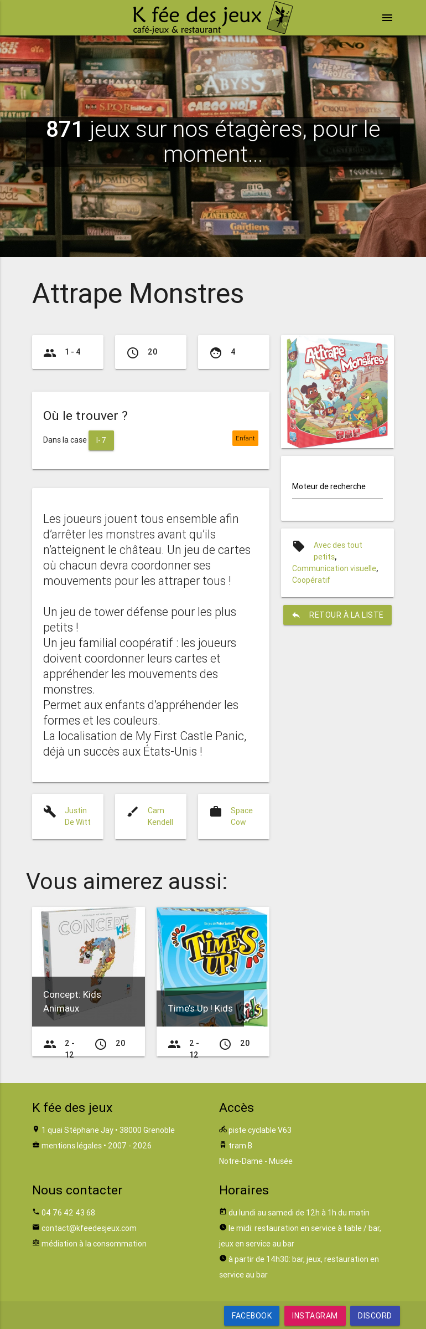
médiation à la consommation (94, 1244)
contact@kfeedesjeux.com (89, 1228)
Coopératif (311, 580)
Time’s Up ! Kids (200, 1008)
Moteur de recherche (329, 486)
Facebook (252, 1316)
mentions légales (71, 1146)
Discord (375, 1316)
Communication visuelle (334, 568)
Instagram (315, 1316)
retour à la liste (337, 615)
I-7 (101, 440)
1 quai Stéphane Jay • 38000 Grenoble (108, 1130)
